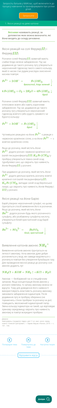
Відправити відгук (28, 355)
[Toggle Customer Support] (44, 399)
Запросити (28, 15)
